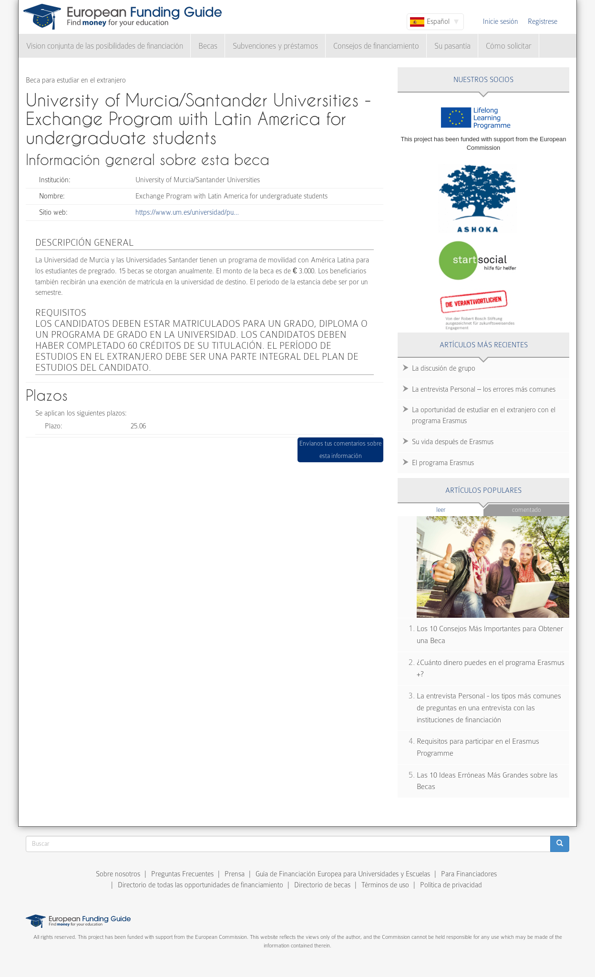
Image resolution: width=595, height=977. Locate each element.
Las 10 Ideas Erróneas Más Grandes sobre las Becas (487, 781)
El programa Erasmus (443, 463)
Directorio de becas (322, 885)
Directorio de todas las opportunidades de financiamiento (200, 885)
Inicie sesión (500, 21)
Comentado (526, 509)
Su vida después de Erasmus (452, 442)
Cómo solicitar (509, 46)
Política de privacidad (451, 885)
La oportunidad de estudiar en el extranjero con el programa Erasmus (483, 415)
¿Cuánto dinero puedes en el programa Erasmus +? (490, 668)
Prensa (235, 874)
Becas (207, 46)
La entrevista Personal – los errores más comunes (483, 389)
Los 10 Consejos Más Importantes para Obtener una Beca (490, 634)
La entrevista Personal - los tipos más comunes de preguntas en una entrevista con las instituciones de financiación (489, 708)
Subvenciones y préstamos (275, 46)
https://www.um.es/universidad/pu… (187, 212)
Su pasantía (452, 46)
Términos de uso (385, 885)
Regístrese (542, 21)
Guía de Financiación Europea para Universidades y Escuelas (343, 874)
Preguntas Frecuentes (182, 874)
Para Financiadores (469, 874)
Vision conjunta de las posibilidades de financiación (104, 46)
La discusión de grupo (443, 368)
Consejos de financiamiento (376, 46)
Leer (459, 509)
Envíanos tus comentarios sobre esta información (340, 449)
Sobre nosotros (118, 874)
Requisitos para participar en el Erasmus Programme (478, 747)
